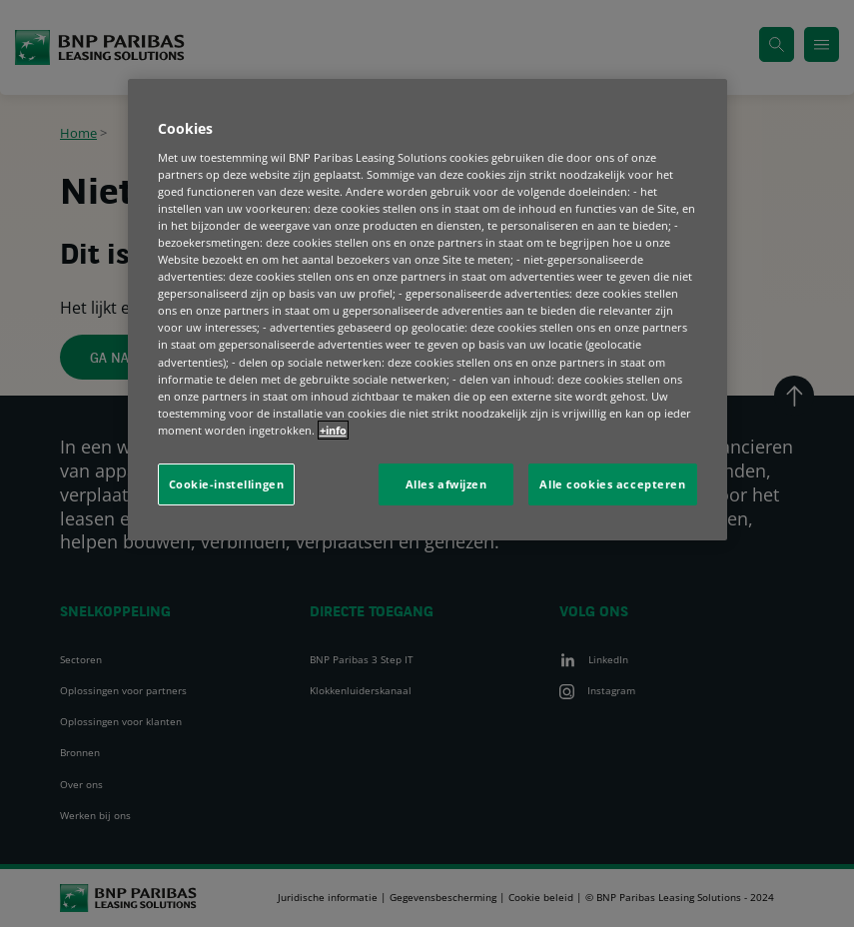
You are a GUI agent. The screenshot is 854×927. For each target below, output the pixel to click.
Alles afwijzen (446, 483)
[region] (427, 309)
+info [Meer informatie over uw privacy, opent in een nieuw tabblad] (333, 430)
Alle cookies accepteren (612, 483)
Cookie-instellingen (227, 483)
